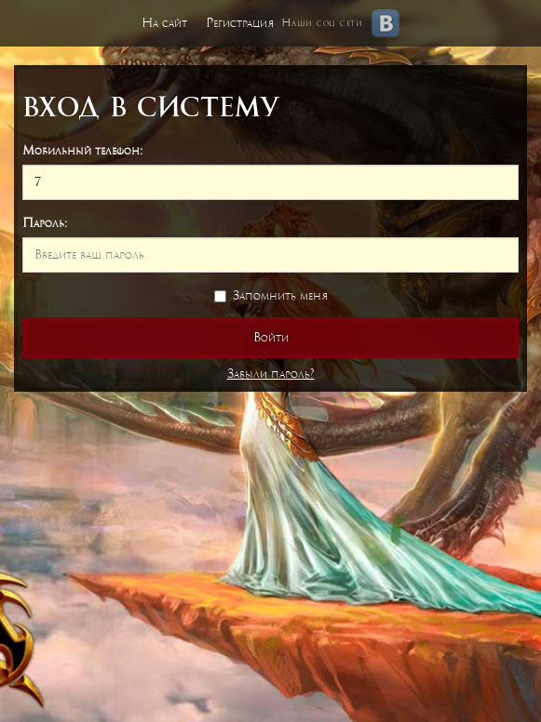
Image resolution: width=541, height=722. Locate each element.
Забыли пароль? (271, 373)
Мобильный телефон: (82, 150)
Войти (271, 337)
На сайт (164, 23)
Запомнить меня (271, 295)
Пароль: (44, 223)
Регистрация (240, 23)
